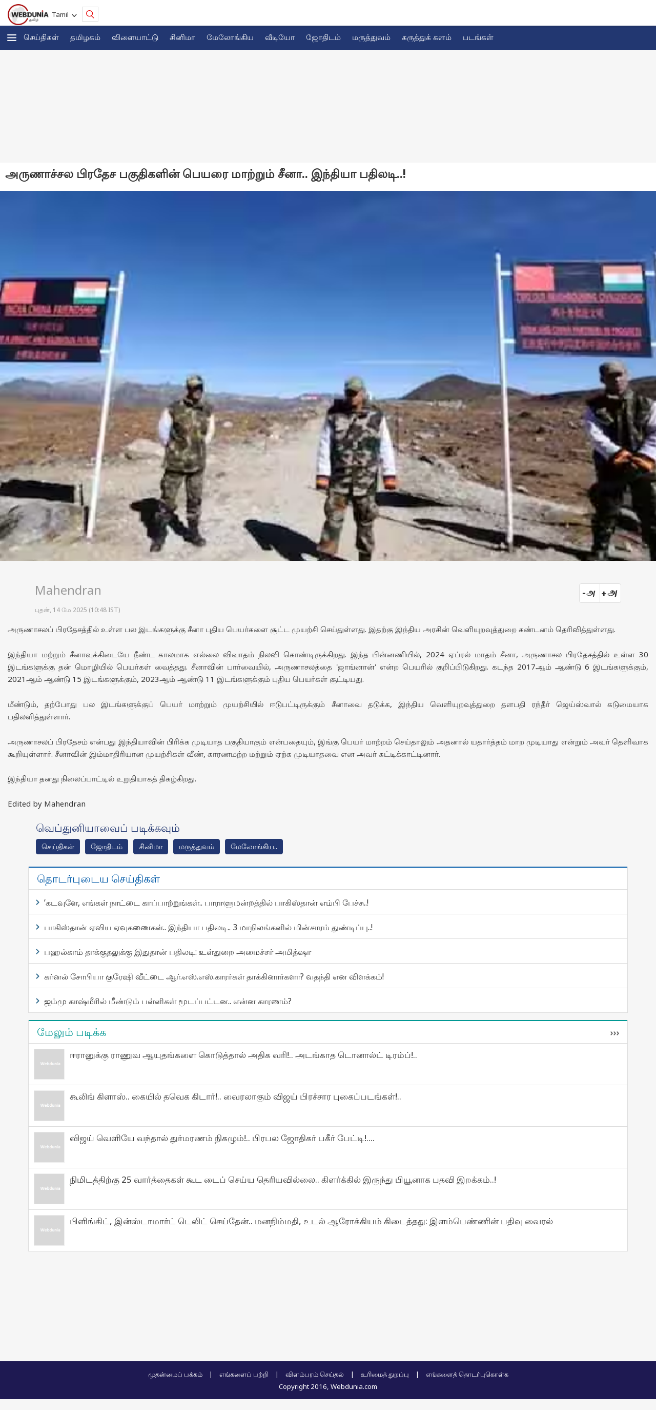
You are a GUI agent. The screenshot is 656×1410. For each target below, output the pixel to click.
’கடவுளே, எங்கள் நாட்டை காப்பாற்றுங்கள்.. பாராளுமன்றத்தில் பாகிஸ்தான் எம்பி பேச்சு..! (206, 902)
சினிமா (182, 37)
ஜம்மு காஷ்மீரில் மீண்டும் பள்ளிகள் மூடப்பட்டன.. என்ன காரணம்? (168, 1001)
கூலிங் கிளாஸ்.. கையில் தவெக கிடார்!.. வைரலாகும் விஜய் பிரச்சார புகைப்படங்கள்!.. (235, 1096)
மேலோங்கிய (230, 37)
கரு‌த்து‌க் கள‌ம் (427, 37)
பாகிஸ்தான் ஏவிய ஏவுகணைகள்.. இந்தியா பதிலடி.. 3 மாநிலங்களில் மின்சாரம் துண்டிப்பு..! (208, 927)
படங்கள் (478, 37)
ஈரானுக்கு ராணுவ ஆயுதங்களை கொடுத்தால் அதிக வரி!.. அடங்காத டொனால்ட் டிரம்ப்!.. (243, 1055)
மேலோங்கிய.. (254, 846)
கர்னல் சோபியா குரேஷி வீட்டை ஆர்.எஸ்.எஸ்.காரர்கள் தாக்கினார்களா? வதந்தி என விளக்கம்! (214, 976)
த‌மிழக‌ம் (85, 37)
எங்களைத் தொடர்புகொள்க (467, 1374)
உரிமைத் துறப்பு (385, 1374)
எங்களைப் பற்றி (244, 1374)
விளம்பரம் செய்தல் (314, 1374)
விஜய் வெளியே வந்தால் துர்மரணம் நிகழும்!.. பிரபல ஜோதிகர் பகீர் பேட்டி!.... (222, 1138)
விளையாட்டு (135, 37)
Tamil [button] (62, 14)
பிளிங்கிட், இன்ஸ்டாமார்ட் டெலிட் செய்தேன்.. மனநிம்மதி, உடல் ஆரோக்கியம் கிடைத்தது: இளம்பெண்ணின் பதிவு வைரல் (311, 1221)
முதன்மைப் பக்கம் (175, 1374)
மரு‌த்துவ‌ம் (196, 846)
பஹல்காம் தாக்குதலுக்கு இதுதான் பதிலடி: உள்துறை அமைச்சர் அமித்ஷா (177, 951)
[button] (12, 38)
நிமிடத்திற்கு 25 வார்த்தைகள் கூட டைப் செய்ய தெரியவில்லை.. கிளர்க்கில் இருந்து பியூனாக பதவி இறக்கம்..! (283, 1179)
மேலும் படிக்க (71, 1032)
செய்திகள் (41, 37)
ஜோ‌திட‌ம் (323, 37)
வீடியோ (280, 37)
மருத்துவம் (371, 37)
